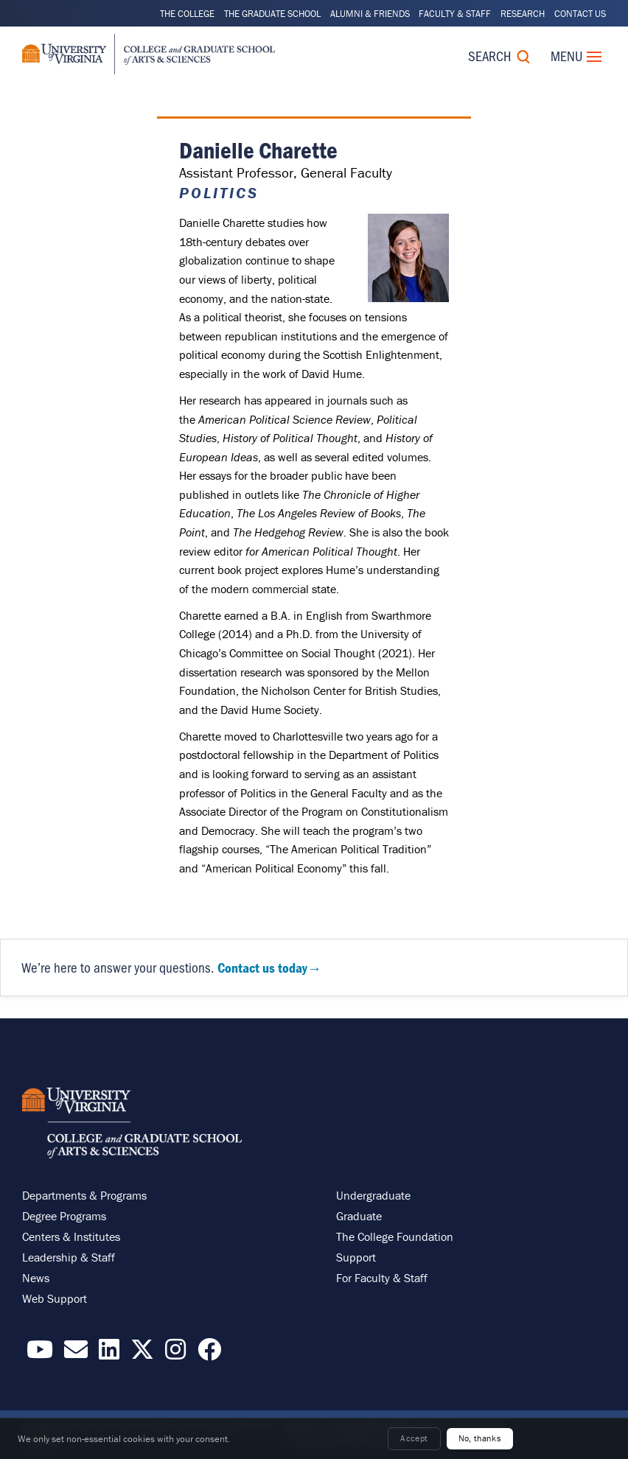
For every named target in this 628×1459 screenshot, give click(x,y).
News (35, 1277)
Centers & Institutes (71, 1236)
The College (187, 13)
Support (356, 1257)
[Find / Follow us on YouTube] (40, 1353)
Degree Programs (64, 1215)
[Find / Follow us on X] (142, 1353)
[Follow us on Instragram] (175, 1353)
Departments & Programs (84, 1195)
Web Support (54, 1298)
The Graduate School (272, 13)
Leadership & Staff (68, 1257)
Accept (414, 1438)
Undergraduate (373, 1195)
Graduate (359, 1215)
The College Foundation (394, 1236)
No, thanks (480, 1438)
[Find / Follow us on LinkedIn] (109, 1353)
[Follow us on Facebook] (209, 1353)
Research (522, 13)
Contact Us (580, 13)
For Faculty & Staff (382, 1277)
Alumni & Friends (370, 13)
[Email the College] (76, 1353)
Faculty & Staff (455, 13)
